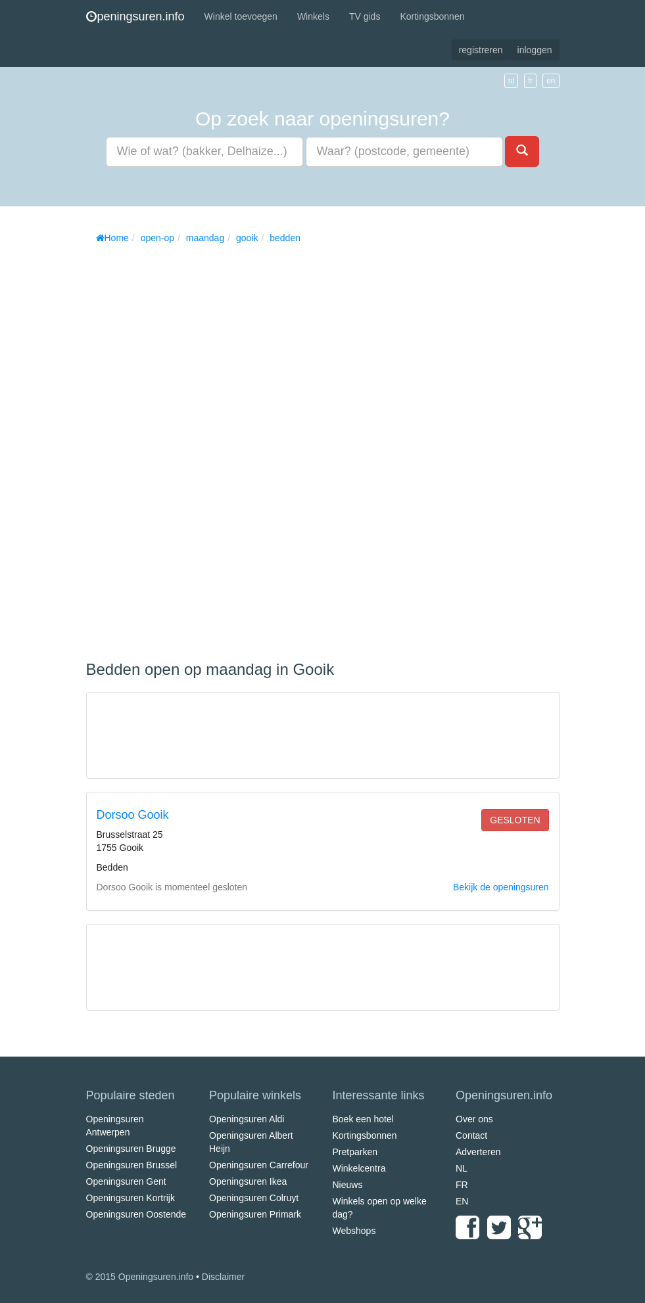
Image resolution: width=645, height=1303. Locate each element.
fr (530, 80)
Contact (471, 1135)
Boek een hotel (363, 1119)
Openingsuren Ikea (248, 1181)
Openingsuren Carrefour (258, 1165)
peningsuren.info (135, 16)
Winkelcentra (359, 1168)
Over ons (474, 1119)
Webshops (354, 1230)
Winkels (313, 16)
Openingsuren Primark (255, 1214)
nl (511, 80)
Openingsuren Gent (126, 1181)
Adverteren (478, 1152)
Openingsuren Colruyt (254, 1198)
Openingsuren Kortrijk (130, 1198)
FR (462, 1184)
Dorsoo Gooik (133, 814)
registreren (481, 50)
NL (461, 1168)
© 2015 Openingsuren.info (140, 1276)
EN (462, 1201)
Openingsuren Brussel (132, 1165)
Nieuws (348, 1184)
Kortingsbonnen (432, 16)
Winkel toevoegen (240, 16)
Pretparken (355, 1152)
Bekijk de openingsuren (501, 887)
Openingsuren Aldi (246, 1119)
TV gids (364, 16)
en (550, 80)
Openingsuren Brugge (131, 1148)
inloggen (534, 50)
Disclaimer (223, 1276)
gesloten (515, 820)
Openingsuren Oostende (136, 1214)
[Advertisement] (184, 447)
